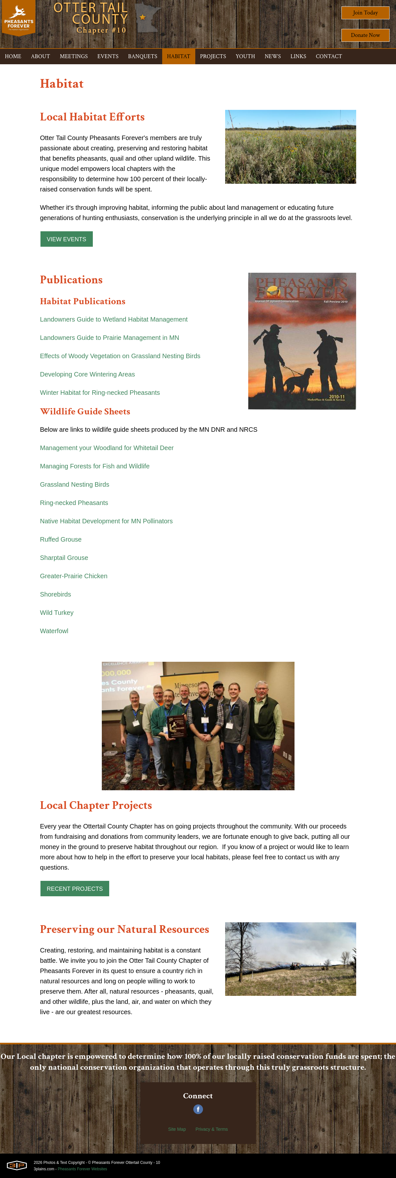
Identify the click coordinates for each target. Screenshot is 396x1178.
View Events (66, 239)
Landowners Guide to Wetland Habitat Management (114, 319)
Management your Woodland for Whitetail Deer (107, 447)
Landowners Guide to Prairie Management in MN (110, 337)
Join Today (365, 12)
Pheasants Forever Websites (82, 1169)
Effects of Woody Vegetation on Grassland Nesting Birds (120, 355)
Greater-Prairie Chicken (74, 576)
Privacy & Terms (212, 1129)
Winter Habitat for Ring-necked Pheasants (100, 392)
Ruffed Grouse (61, 539)
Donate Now (365, 35)
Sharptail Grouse (64, 557)
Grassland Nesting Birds (75, 484)
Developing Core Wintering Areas (87, 374)
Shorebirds (55, 594)
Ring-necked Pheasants (74, 502)
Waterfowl (54, 630)
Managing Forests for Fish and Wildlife (95, 466)
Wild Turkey (57, 612)
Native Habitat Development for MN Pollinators (106, 521)
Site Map (177, 1129)
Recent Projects (75, 889)
